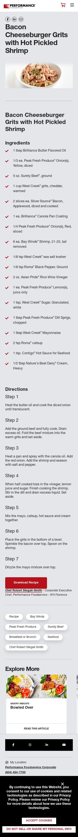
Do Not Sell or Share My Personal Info (39, 829)
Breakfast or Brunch (22, 637)
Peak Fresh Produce (22, 627)
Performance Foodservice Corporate (30, 767)
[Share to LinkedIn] (46, 745)
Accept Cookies (39, 820)
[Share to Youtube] (64, 745)
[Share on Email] (21, 19)
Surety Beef (55, 627)
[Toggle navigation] (72, 6)
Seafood (53, 637)
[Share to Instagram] (30, 745)
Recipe (14, 616)
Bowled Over (21, 708)
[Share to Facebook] (13, 745)
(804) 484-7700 (15, 772)
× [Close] (62, 784)
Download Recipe (26, 582)
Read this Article (36, 729)
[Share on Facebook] (7, 19)
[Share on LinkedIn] (14, 19)
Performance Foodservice (20, 6)
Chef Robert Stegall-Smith (23, 590)
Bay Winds (37, 616)
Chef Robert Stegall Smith (26, 647)
